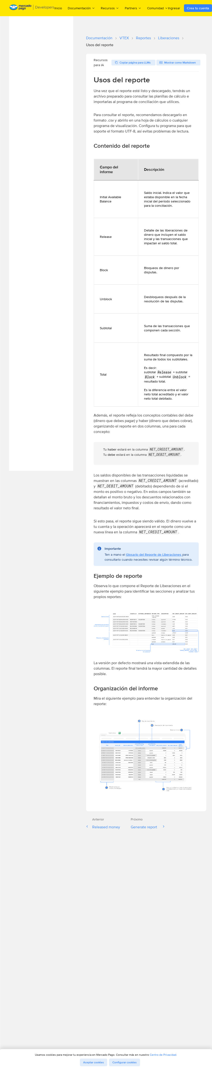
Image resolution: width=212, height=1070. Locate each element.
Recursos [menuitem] (110, 8)
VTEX (124, 38)
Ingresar (174, 8)
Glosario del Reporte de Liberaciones (154, 554)
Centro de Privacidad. (163, 1055)
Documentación (99, 38)
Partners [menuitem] (133, 8)
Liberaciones (168, 38)
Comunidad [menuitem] (157, 8)
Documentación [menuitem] (81, 8)
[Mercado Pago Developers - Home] (32, 8)
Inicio (58, 8)
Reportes (143, 38)
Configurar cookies (124, 1062)
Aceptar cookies (93, 1062)
